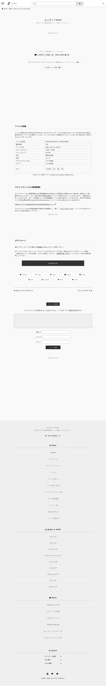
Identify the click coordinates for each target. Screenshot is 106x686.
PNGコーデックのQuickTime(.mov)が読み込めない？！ (34, 204)
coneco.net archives (53, 555)
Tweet (53, 274)
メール (38, 337)
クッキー (53, 472)
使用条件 (40, 247)
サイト (38, 342)
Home (5, 8)
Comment (45, 279)
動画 (10, 8)
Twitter (53, 568)
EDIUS (53, 543)
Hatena (68, 274)
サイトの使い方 (53, 479)
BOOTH (53, 587)
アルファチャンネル (67, 208)
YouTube (23, 274)
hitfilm (49, 169)
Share (38, 274)
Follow (75, 279)
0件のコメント (60, 62)
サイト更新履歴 (53, 498)
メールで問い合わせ (53, 485)
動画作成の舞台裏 (53, 624)
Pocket (82, 274)
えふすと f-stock (53, 20)
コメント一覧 (53, 505)
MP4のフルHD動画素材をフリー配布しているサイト (53, 429)
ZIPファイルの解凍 (53, 611)
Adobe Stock (53, 574)
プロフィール (53, 459)
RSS (31, 279)
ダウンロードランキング (53, 631)
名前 (38, 332)
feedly (60, 279)
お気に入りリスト (53, 618)
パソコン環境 (53, 518)
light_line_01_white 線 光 (24, 290)
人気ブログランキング (53, 638)
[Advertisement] (53, 39)
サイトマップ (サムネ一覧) (53, 492)
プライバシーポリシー (53, 466)
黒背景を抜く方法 (63, 253)
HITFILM (53, 549)
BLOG (53, 537)
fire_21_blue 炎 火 (84, 290)
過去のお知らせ (53, 512)
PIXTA (53, 580)
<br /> (53, 93)
